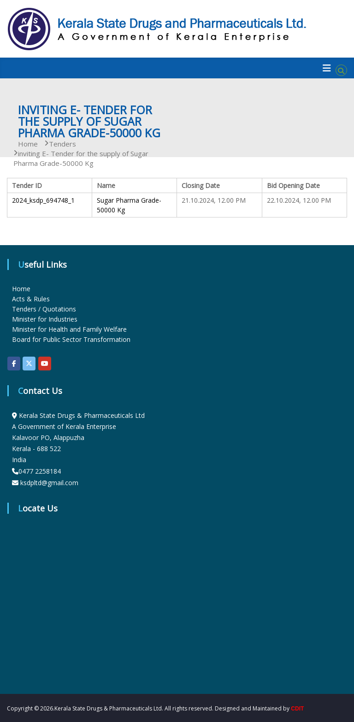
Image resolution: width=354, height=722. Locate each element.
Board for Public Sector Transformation (71, 339)
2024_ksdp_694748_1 (43, 200)
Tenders (62, 143)
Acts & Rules (31, 298)
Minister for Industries (44, 319)
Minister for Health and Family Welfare (69, 329)
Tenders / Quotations (44, 309)
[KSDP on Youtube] (44, 363)
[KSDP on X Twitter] (29, 363)
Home (21, 288)
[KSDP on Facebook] (13, 363)
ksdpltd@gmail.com (49, 482)
